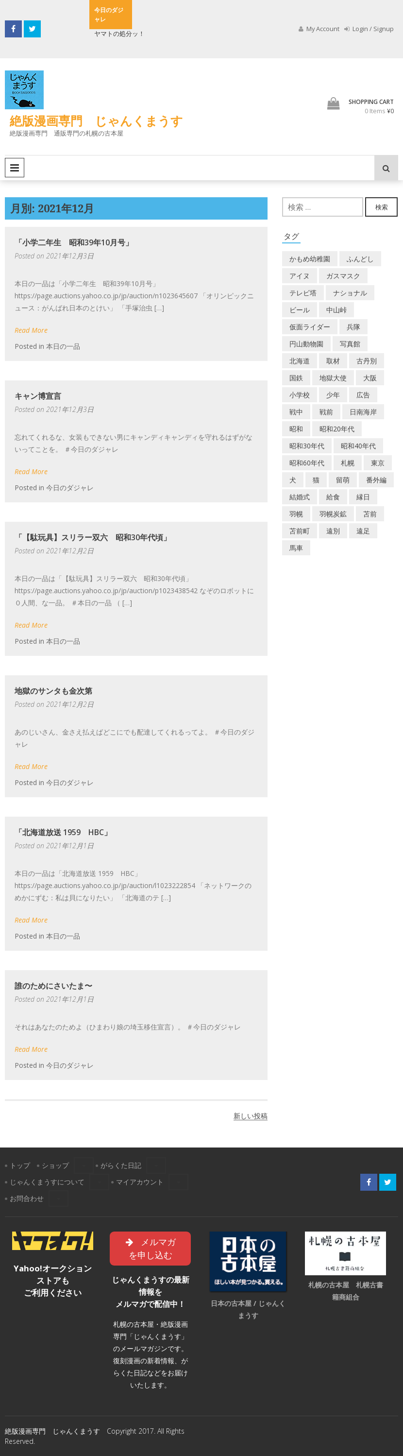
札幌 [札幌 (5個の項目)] (347, 462)
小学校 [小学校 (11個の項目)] (299, 394)
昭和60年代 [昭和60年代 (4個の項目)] (306, 462)
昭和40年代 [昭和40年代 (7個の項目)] (358, 445)
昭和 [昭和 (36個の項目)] (296, 428)
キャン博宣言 (38, 396)
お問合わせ (27, 1198)
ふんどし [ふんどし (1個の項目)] (360, 258)
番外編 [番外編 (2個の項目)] (376, 479)
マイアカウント (140, 1181)
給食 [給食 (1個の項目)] (333, 496)
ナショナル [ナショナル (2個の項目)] (350, 292)
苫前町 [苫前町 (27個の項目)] (299, 530)
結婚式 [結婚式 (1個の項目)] (299, 496)
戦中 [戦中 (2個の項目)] (296, 411)
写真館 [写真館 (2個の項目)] (350, 343)
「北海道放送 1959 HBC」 (63, 832)
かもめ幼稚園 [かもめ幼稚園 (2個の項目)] (309, 258)
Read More (31, 330)
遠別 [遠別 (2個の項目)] (333, 530)
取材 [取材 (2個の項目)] (333, 360)
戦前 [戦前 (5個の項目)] (326, 411)
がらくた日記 (121, 1165)
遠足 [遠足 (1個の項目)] (363, 530)
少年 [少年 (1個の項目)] (333, 394)
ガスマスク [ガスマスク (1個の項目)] (343, 275)
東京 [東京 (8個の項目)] (378, 462)
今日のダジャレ (70, 487)
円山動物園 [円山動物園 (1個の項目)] (306, 343)
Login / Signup (369, 28)
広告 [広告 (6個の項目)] (363, 394)
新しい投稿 (251, 1115)
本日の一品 (63, 346)
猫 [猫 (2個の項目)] (316, 479)
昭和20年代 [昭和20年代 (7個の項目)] (336, 428)
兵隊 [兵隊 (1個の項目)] (353, 326)
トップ (20, 1165)
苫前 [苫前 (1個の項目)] (370, 513)
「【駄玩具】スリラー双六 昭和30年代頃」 (93, 537)
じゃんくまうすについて (47, 1181)
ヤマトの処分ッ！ (119, 33)
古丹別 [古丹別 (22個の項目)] (366, 360)
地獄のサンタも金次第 (53, 690)
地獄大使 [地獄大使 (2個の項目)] (333, 377)
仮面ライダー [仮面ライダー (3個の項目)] (309, 326)
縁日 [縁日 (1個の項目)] (363, 496)
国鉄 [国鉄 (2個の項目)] (296, 377)
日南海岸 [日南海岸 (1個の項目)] (363, 411)
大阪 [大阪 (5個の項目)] (370, 377)
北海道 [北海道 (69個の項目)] (299, 360)
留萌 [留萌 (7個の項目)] (343, 479)
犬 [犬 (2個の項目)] (292, 479)
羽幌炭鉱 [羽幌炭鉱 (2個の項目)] (333, 513)
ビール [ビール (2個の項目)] (299, 309)
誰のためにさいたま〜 (53, 985)
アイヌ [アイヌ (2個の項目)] (299, 275)
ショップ (55, 1165)
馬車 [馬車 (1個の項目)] (296, 547)
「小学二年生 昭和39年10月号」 (74, 242)
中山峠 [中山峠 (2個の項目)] (336, 309)
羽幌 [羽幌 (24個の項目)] (296, 513)
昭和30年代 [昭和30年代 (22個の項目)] (306, 445)
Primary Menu (14, 167)
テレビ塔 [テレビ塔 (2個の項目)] (303, 292)
